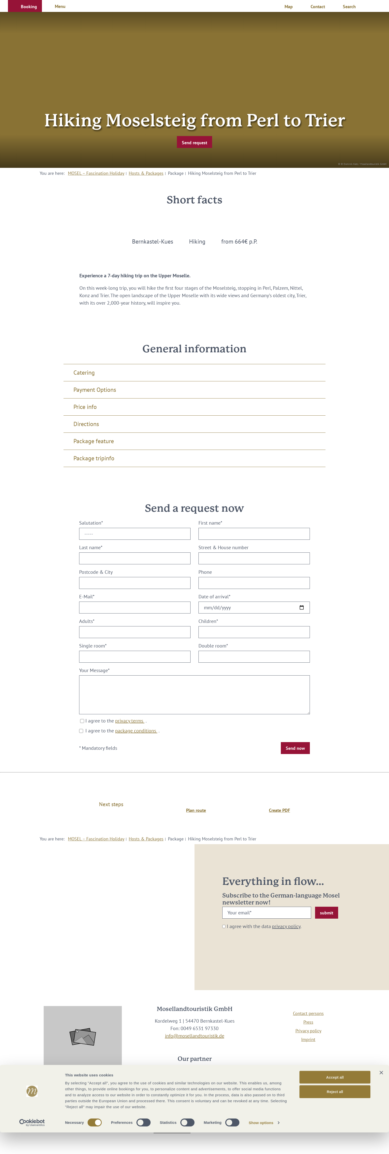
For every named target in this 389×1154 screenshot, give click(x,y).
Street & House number (223, 547)
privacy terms (129, 721)
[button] (25, 6)
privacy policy (286, 926)
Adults (87, 621)
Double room (213, 646)
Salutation (91, 523)
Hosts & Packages (146, 173)
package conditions (136, 730)
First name (210, 523)
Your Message (94, 670)
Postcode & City (96, 572)
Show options (261, 1144)
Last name (90, 547)
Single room (93, 646)
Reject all (335, 1113)
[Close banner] (381, 1094)
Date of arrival (214, 596)
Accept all (335, 1098)
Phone (205, 572)
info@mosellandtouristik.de (194, 1036)
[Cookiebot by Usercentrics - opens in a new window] (32, 1144)
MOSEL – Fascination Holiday (96, 173)
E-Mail (87, 596)
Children (208, 621)
